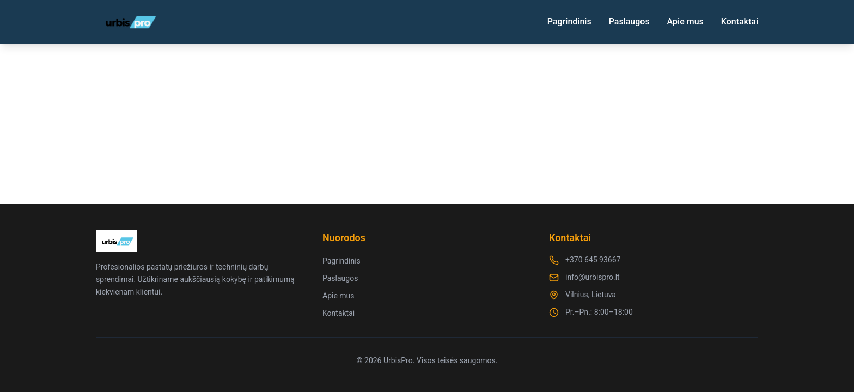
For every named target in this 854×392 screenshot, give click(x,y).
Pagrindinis (569, 21)
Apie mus (685, 21)
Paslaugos (629, 21)
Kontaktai (739, 21)
